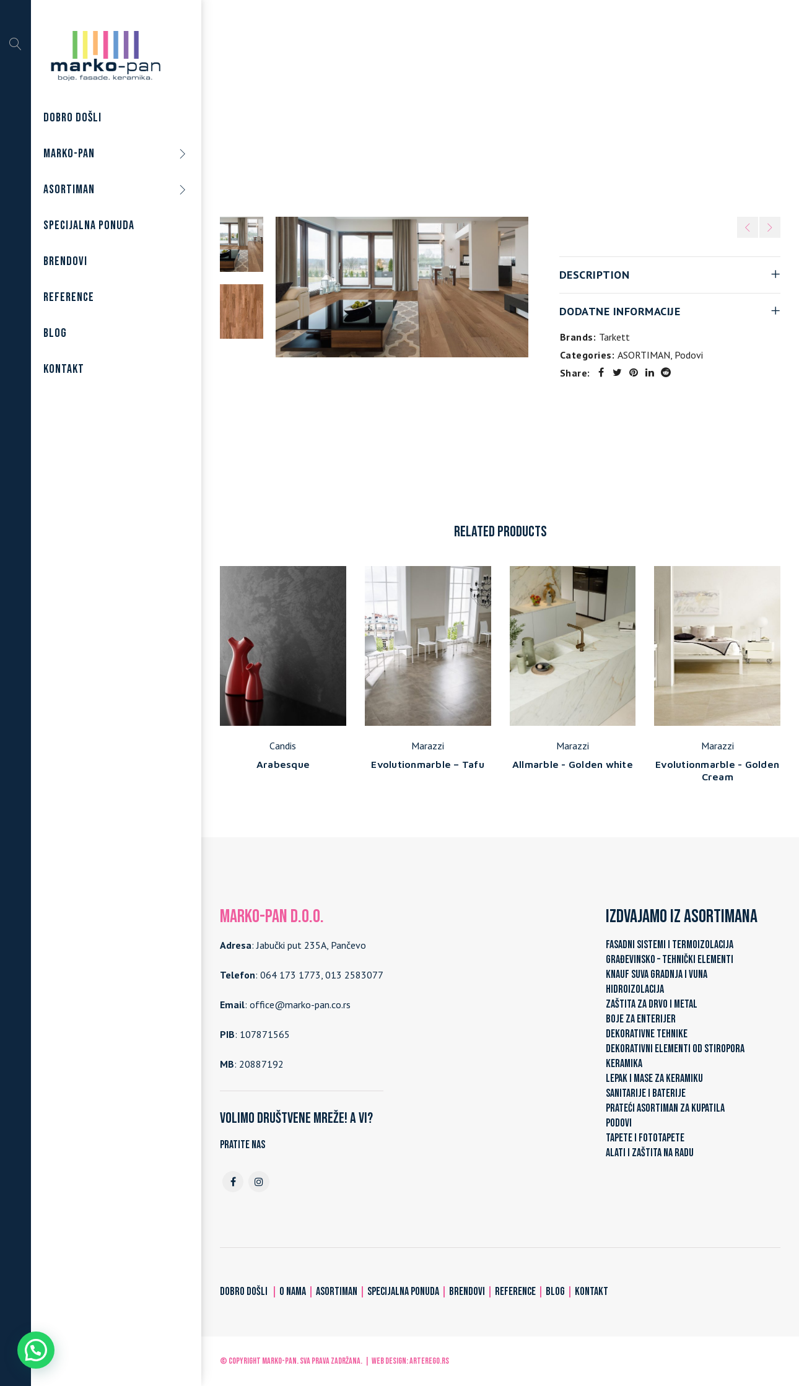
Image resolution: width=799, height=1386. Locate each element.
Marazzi (427, 745)
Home (396, 111)
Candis (282, 745)
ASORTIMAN (447, 111)
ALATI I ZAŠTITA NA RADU (650, 1152)
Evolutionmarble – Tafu (427, 764)
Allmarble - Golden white (572, 764)
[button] (36, 1350)
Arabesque (283, 764)
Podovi (500, 111)
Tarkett (614, 337)
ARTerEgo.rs (429, 1361)
